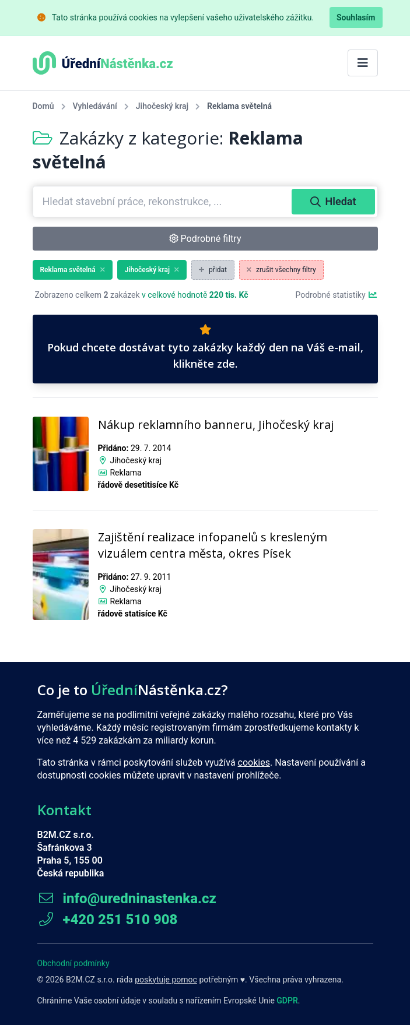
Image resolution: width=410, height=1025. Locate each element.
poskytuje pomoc (166, 979)
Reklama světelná (72, 270)
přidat (213, 270)
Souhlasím (356, 17)
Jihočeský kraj (162, 106)
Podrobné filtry (205, 238)
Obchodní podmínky (73, 963)
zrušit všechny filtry (281, 270)
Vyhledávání (95, 106)
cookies (254, 762)
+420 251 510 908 (107, 919)
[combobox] (164, 201)
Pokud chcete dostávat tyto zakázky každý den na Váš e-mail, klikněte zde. (205, 347)
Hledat (333, 201)
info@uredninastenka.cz (126, 898)
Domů (43, 106)
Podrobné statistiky (336, 295)
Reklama (125, 472)
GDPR (287, 1000)
